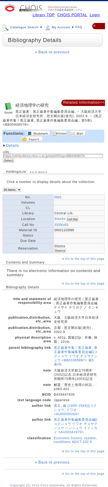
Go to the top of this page (85, 258)
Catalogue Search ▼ (22, 27)
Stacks (59, 218)
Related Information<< (84, 102)
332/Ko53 (61, 225)
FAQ (79, 27)
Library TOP (44, 15)
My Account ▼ (59, 27)
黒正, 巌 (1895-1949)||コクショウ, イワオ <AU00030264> (75, 410)
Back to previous (53, 52)
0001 (58, 197)
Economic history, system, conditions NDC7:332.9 (75, 440)
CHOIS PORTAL (72, 15)
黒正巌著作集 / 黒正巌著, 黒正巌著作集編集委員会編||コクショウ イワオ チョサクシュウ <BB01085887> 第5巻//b (76, 356)
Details (12, 145)
